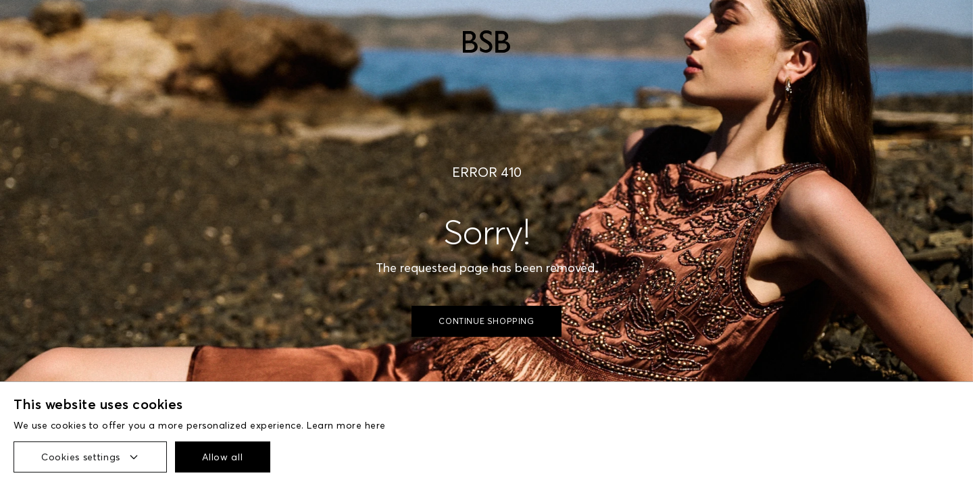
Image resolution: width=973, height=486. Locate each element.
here (375, 425)
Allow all (222, 457)
